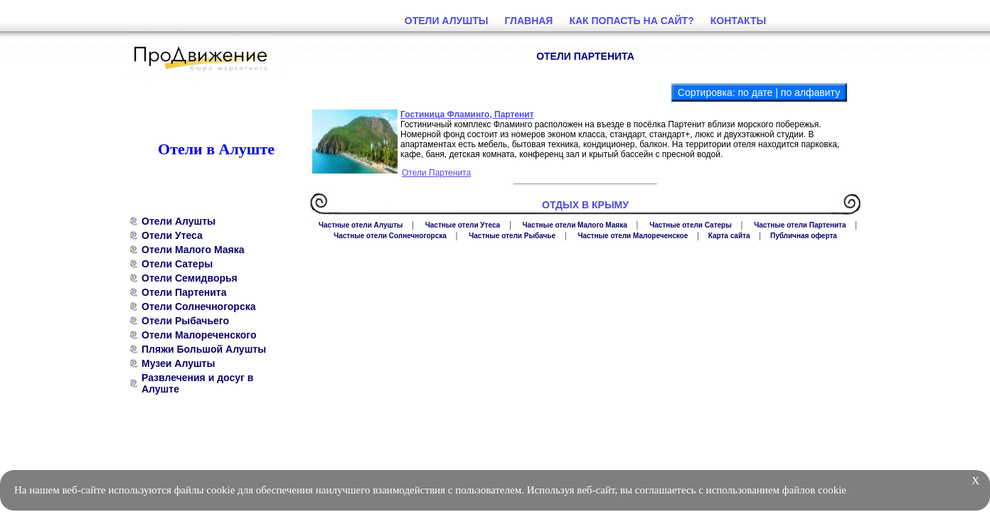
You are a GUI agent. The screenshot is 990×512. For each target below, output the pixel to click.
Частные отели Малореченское (633, 236)
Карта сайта (729, 236)
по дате (755, 92)
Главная (529, 20)
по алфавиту (810, 92)
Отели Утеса (172, 235)
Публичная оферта (803, 236)
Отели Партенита (184, 292)
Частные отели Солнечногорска (390, 236)
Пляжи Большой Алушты (204, 349)
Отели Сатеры (177, 264)
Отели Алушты (178, 221)
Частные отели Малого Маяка (575, 225)
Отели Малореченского (199, 335)
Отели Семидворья (190, 278)
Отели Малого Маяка (193, 249)
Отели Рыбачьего (185, 320)
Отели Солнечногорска (199, 306)
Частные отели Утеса (462, 225)
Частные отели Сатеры (690, 225)
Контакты (738, 20)
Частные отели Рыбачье (512, 236)
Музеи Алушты (178, 363)
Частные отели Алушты (361, 225)
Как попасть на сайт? (631, 20)
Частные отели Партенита (800, 225)
